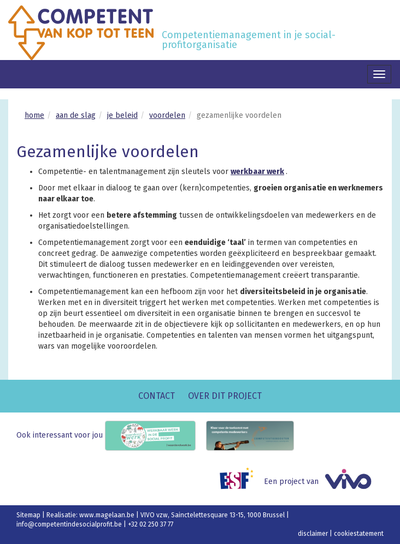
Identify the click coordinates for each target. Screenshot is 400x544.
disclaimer (314, 533)
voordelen (167, 115)
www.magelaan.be (107, 515)
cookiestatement (359, 533)
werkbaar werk (257, 171)
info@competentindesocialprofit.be (69, 524)
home (34, 115)
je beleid (122, 115)
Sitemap (29, 515)
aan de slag (76, 115)
